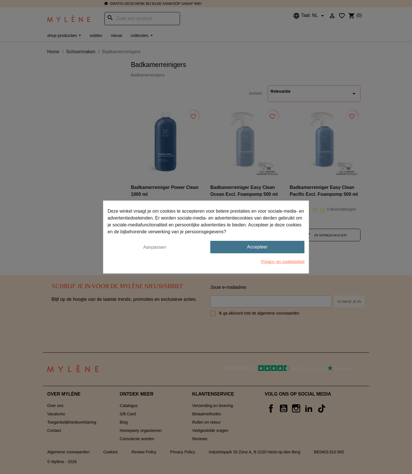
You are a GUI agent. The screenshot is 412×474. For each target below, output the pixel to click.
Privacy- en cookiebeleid (282, 261)
